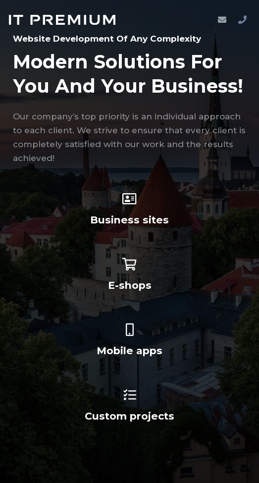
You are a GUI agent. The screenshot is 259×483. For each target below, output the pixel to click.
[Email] (221, 19)
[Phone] (242, 19)
